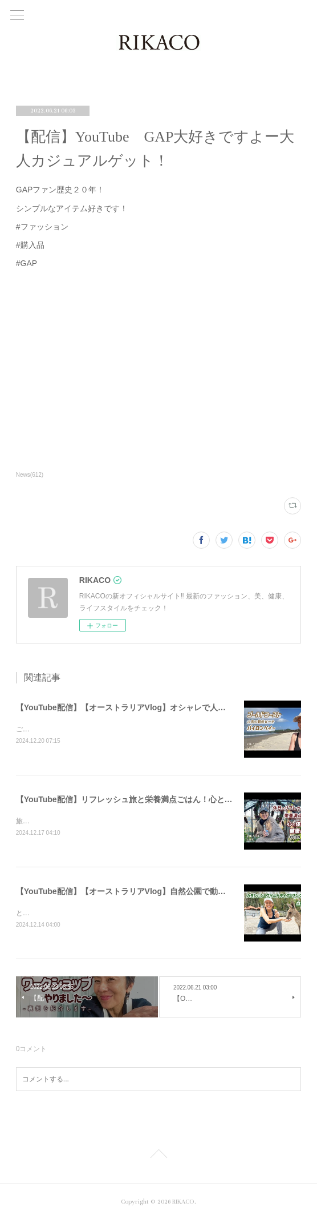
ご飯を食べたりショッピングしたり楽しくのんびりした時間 (108, 729)
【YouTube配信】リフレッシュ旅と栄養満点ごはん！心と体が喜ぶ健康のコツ (156, 799)
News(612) (29, 475)
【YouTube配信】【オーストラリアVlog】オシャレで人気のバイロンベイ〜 (153, 707)
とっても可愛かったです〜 (57, 913)
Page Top (158, 1155)
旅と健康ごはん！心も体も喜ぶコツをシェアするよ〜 (98, 821)
